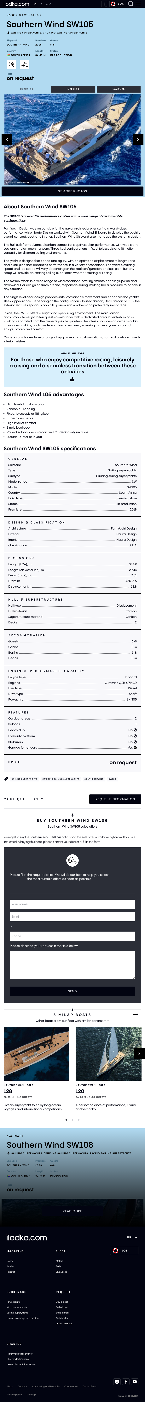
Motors (59, 1260)
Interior (73, 89)
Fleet (23, 15)
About (10, 1386)
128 (8, 1091)
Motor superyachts (17, 1307)
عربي (48, 4)
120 (80, 1091)
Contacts (22, 1386)
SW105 (112, 779)
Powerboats (13, 1301)
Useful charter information (21, 1364)
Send (72, 991)
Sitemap (31, 1394)
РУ (41, 4)
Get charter (62, 1318)
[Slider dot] (66, 1119)
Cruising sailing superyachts (65, 32)
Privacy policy (14, 1394)
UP (132, 1237)
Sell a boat (62, 1307)
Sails (35, 15)
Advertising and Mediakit (46, 1386)
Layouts (119, 89)
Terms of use (89, 1386)
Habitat (11, 1271)
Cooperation (71, 1386)
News (10, 1260)
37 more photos (72, 191)
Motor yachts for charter (19, 1353)
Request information (115, 799)
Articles (10, 1266)
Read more (72, 1211)
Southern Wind (93, 779)
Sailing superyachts (26, 32)
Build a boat (62, 1312)
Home (11, 15)
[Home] (16, 4)
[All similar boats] (135, 1014)
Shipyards (61, 1271)
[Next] (139, 1053)
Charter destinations (18, 1358)
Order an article (64, 1323)
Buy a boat (62, 1301)
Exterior (27, 89)
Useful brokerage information (22, 1318)
